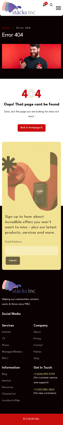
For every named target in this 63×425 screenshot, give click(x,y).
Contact (38, 345)
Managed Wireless (12, 352)
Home (6, 28)
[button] (58, 8)
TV (3, 338)
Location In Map (11, 400)
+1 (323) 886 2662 (44, 389)
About (37, 332)
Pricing (37, 338)
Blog (4, 374)
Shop (36, 358)
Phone (5, 345)
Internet (6, 332)
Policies (37, 352)
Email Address (12, 242)
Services (6, 381)
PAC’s (5, 358)
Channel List (9, 394)
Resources (7, 387)
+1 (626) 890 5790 (44, 374)
